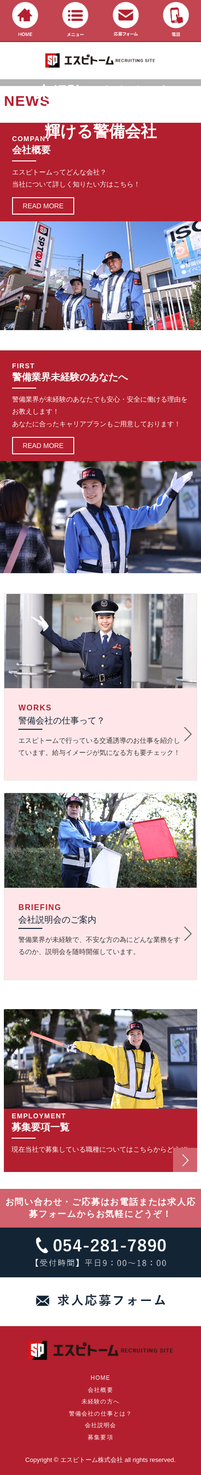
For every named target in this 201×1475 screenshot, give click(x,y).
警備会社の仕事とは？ (101, 1413)
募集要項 (100, 1437)
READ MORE (43, 206)
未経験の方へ (100, 1401)
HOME (100, 1377)
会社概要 (100, 1390)
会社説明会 (101, 1425)
